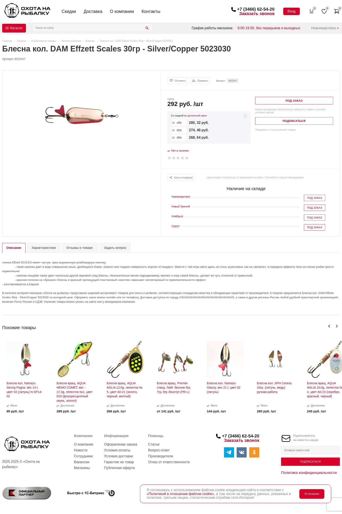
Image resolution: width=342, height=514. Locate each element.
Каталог (16, 28)
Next (337, 326)
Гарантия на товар (119, 462)
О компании (122, 11)
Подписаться (310, 461)
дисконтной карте (197, 115)
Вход (291, 11)
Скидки (69, 11)
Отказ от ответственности (169, 462)
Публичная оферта (119, 468)
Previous (329, 326)
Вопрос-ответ (159, 450)
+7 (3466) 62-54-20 (256, 9)
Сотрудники (83, 456)
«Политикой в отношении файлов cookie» (180, 494)
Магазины (82, 468)
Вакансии (81, 462)
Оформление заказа (120, 444)
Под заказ (314, 198)
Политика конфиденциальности (309, 472)
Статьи (153, 444)
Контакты (151, 11)
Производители (160, 456)
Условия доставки (118, 456)
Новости (81, 450)
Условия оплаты (117, 450)
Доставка (93, 11)
